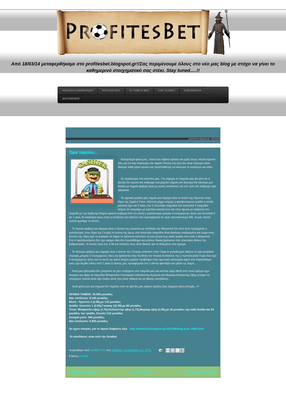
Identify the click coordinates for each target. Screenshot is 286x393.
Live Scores (166, 90)
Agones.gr (205, 139)
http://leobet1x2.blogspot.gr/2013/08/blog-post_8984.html (167, 328)
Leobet (84, 356)
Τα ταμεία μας (139, 90)
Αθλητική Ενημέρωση (77, 90)
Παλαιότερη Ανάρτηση (201, 372)
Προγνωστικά (111, 90)
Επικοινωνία (192, 90)
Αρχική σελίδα (140, 372)
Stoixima (215, 139)
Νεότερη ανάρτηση (82, 372)
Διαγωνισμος (71, 98)
